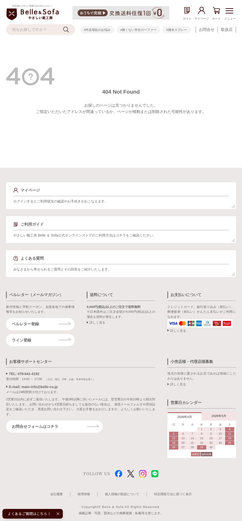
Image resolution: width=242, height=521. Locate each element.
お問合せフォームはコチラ (35, 426)
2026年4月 (184, 417)
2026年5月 (219, 416)
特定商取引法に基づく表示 (173, 494)
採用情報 (84, 494)
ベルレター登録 (25, 324)
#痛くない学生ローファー (138, 30)
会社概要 (56, 494)
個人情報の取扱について (122, 494)
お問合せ (206, 30)
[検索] (69, 29)
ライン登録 (21, 340)
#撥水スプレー (176, 30)
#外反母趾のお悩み (97, 30)
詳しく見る (97, 322)
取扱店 (227, 30)
